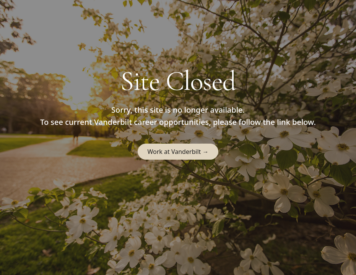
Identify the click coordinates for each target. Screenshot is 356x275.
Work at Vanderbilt (177, 151)
